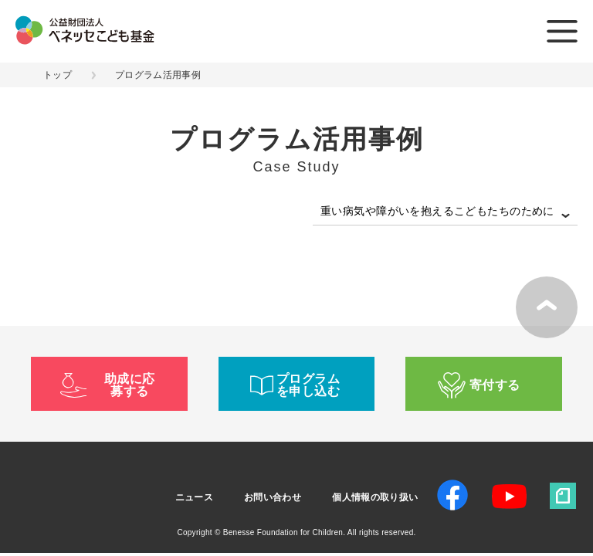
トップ (57, 75)
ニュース (194, 497)
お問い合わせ (272, 497)
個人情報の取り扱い (375, 497)
